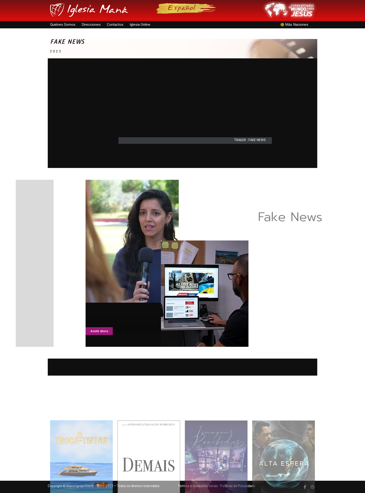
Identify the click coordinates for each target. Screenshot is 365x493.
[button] (252, 140)
